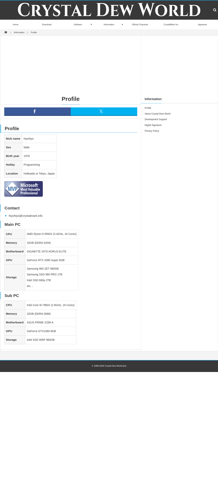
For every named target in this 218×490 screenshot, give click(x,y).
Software (78, 24)
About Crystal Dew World (158, 113)
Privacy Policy (152, 131)
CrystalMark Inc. (171, 24)
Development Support (156, 119)
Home (16, 24)
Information (109, 24)
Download (46, 24)
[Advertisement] (99, 64)
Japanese (202, 24)
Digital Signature (153, 125)
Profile (148, 108)
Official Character (140, 24)
